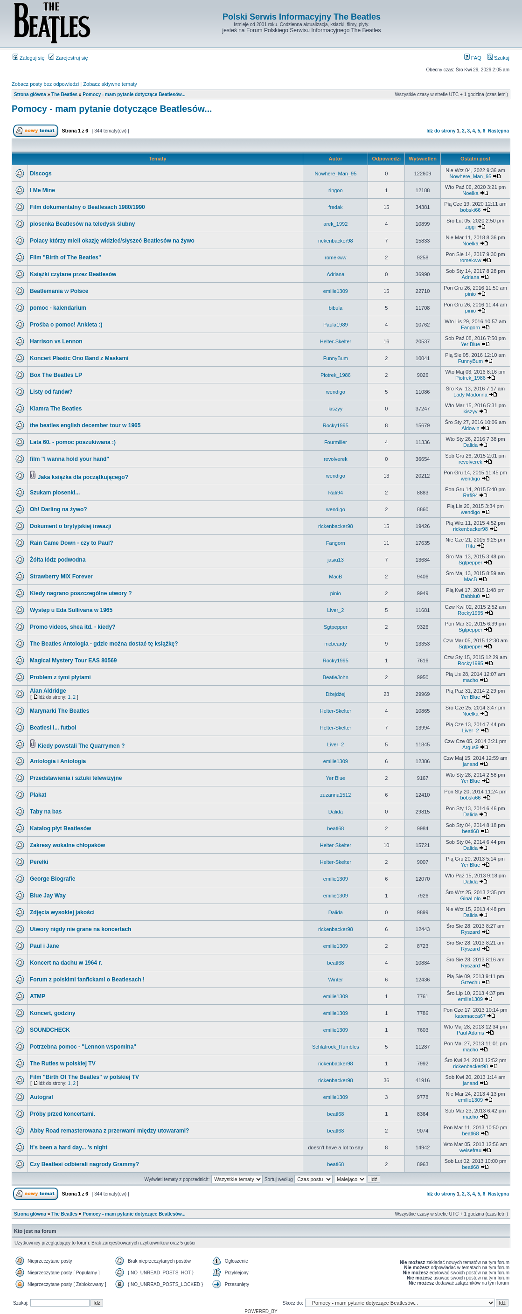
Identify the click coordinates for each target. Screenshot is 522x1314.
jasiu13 (335, 560)
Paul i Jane (44, 946)
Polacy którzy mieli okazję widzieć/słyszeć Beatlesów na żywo (112, 240)
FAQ (472, 58)
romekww (335, 257)
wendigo (335, 392)
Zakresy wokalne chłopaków (67, 845)
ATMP (37, 996)
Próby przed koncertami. (62, 1114)
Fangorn (470, 327)
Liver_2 (335, 610)
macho (470, 680)
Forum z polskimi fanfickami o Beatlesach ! (87, 979)
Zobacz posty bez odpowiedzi (45, 84)
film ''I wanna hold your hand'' (69, 459)
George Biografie (52, 879)
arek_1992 (335, 224)
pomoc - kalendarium (58, 308)
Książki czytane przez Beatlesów (73, 274)
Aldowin (470, 428)
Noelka (470, 193)
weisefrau (470, 1150)
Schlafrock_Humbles (335, 1047)
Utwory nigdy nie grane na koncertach (80, 929)
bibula (335, 308)
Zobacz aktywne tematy (110, 84)
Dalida (470, 445)
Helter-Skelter (335, 341)
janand (470, 764)
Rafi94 (335, 492)
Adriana (335, 274)
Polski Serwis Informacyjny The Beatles (302, 16)
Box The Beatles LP (56, 375)
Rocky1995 (335, 425)
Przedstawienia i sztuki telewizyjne (76, 778)
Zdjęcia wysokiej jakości (62, 912)
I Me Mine (42, 190)
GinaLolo (470, 898)
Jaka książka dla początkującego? (83, 477)
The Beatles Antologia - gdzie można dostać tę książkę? (104, 643)
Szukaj (498, 58)
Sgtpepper (470, 562)
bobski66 (470, 210)
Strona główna (30, 94)
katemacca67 (470, 1016)
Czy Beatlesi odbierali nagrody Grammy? (84, 1164)
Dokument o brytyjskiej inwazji (70, 526)
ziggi (470, 226)
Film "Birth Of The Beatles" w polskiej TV (84, 1077)
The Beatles (64, 94)
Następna (498, 130)
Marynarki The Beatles (59, 711)
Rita (470, 546)
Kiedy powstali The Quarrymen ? (81, 746)
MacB (335, 576)
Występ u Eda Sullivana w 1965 (71, 610)
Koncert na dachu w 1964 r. (66, 962)
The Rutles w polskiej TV (63, 1063)
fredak (335, 207)
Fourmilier (335, 442)
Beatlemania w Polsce (59, 291)
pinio (470, 294)
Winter (335, 979)
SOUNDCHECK (50, 1030)
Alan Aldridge (48, 691)
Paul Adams (470, 1033)
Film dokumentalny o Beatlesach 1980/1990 (87, 207)
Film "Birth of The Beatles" (65, 257)
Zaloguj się (28, 58)
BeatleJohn (335, 677)
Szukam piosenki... (55, 492)
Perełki (39, 862)
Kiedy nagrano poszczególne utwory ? (81, 593)
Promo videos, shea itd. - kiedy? (72, 627)
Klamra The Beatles (56, 408)
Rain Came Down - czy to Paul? (71, 543)
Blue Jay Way (48, 895)
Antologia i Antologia (58, 761)
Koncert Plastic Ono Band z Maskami (79, 358)
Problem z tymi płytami (60, 677)
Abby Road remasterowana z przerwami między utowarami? (109, 1130)
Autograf (41, 1097)
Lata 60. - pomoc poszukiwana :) (73, 442)
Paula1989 (335, 324)
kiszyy (335, 408)
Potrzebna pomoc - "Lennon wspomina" (83, 1046)
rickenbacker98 (335, 240)
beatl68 (335, 828)
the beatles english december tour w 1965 (85, 425)
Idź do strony (440, 130)
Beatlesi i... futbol (53, 727)
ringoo (335, 190)
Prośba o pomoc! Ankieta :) (66, 324)
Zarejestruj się (68, 58)
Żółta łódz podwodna (57, 559)
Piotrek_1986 (335, 375)
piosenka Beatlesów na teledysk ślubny (82, 224)
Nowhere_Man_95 (335, 173)
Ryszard (470, 932)
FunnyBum (335, 358)
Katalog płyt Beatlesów (60, 828)
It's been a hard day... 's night (68, 1147)
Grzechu (470, 982)
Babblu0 (470, 596)
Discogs (41, 173)
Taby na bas (46, 811)
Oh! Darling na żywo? (58, 509)
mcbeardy (335, 644)
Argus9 (470, 747)
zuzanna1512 (335, 795)
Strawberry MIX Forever (61, 576)
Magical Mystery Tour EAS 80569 (73, 660)
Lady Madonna (470, 394)
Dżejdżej (335, 694)
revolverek (336, 459)
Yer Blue (470, 344)
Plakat (38, 795)
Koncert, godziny (52, 1013)
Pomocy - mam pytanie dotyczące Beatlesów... (134, 94)
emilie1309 (335, 291)
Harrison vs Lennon (56, 341)
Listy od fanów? (51, 392)
